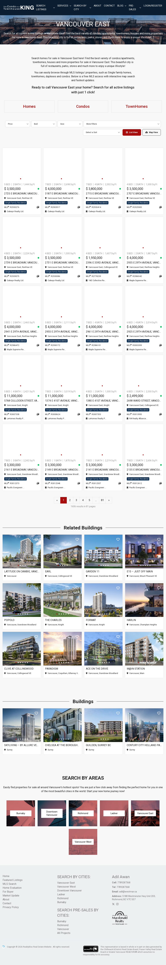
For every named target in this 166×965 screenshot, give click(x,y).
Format (91, 620)
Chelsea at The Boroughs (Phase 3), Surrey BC (62, 745)
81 (102, 500)
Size (62, 124)
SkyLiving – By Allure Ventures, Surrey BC (21, 745)
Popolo (9, 620)
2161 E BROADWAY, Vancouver (21, 469)
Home (6, 876)
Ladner (61, 894)
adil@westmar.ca (128, 891)
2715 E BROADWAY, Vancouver (103, 193)
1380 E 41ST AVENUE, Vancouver (103, 400)
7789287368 (123, 882)
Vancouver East (66, 882)
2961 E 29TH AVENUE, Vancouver (103, 331)
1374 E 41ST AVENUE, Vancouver (62, 400)
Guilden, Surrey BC (98, 745)
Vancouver (63, 929)
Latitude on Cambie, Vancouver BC (21, 571)
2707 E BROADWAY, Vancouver (144, 193)
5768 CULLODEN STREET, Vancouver (21, 400)
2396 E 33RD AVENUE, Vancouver (103, 262)
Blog (120, 5)
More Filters (91, 124)
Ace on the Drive (97, 668)
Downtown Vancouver (69, 890)
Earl (48, 571)
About (97, 5)
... (96, 500)
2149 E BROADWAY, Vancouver (62, 469)
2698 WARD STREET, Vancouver (144, 400)
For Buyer (8, 891)
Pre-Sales (132, 7)
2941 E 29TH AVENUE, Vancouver (21, 331)
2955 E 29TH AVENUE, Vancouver (62, 331)
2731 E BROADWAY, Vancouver (62, 262)
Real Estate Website (42, 947)
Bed (36, 124)
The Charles (53, 620)
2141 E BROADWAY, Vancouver (103, 469)
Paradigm (51, 668)
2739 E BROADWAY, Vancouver (21, 262)
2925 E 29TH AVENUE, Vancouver (144, 331)
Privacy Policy (11, 907)
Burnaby (61, 902)
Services (62, 5)
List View (132, 132)
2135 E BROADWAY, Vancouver (144, 469)
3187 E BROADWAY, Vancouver (62, 193)
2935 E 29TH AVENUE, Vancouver (144, 262)
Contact (109, 5)
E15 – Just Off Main (140, 571)
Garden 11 (92, 571)
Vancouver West (66, 886)
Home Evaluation (12, 887)
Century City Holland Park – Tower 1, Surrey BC (144, 745)
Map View (151, 132)
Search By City (80, 7)
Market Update (11, 895)
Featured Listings (13, 880)
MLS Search (9, 883)
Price (10, 124)
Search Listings (41, 7)
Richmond (62, 898)
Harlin (131, 620)
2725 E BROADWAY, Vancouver (21, 193)
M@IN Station (136, 668)
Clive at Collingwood (19, 668)
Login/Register (153, 5)
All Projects (63, 933)
